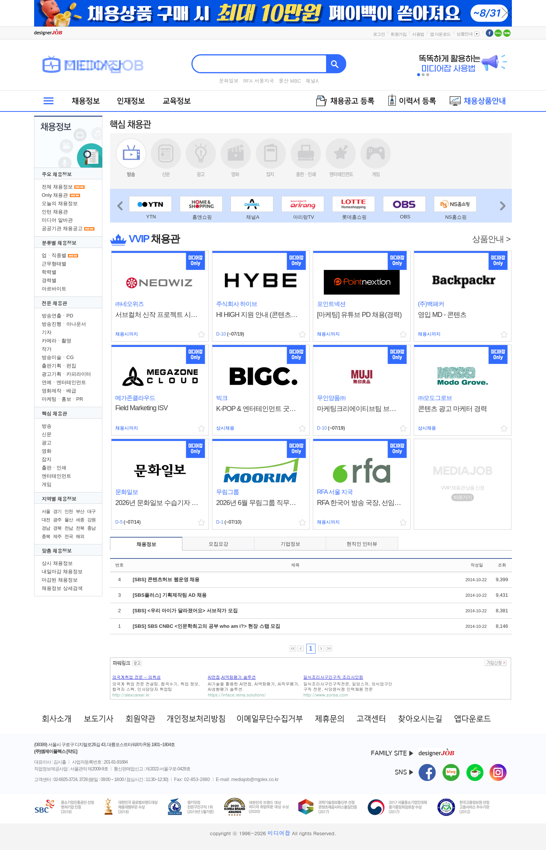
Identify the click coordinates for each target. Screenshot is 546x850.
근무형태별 (54, 264)
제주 (57, 536)
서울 (46, 511)
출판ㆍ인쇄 (54, 467)
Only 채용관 (55, 195)
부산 (80, 511)
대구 (91, 511)
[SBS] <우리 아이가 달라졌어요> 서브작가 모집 (185, 610)
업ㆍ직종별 (54, 255)
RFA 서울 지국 (335, 492)
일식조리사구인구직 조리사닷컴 (333, 677)
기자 (47, 332)
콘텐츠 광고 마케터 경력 (452, 408)
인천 (68, 511)
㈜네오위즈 (129, 304)
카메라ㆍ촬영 (56, 340)
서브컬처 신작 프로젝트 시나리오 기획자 (158, 314)
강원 (91, 519)
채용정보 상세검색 (62, 588)
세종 (80, 519)
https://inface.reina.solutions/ (237, 695)
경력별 (49, 280)
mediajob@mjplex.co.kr (255, 779)
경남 (46, 528)
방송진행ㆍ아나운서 (64, 324)
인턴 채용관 (55, 212)
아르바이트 (54, 289)
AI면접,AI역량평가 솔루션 (232, 677)
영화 (47, 451)
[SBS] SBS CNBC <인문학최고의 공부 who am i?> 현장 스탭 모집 (206, 626)
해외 (80, 536)
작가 (47, 349)
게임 (47, 484)
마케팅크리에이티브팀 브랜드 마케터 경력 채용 (359, 408)
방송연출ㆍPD (57, 315)
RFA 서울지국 (258, 80)
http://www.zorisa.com (325, 695)
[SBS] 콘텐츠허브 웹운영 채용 (166, 579)
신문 (47, 434)
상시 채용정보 (57, 563)
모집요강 (218, 544)
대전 (46, 519)
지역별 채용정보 (59, 498)
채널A (312, 80)
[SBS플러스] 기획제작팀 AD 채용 (170, 595)
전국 (68, 536)
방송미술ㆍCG (58, 357)
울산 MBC (290, 80)
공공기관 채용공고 (62, 228)
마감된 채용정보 (60, 580)
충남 (91, 528)
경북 (57, 528)
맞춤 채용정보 (57, 550)
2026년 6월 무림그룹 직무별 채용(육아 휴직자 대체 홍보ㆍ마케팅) (258, 503)
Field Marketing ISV (141, 408)
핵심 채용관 (54, 413)
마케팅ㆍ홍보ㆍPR (62, 399)
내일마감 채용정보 (62, 571)
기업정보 (290, 544)
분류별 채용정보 (59, 242)
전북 (80, 528)
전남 (68, 528)
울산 (68, 519)
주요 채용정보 (57, 174)
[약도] (71, 751)
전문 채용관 (54, 303)
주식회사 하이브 (236, 304)
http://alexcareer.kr (130, 695)
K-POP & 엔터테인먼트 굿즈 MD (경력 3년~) (258, 408)
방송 (47, 426)
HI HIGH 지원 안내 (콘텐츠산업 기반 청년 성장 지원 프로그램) (258, 314)
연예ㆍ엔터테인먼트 (64, 382)
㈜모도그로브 (435, 398)
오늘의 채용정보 (60, 203)
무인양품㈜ (331, 398)
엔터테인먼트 (56, 476)
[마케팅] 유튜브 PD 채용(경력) (359, 314)
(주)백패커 (431, 304)
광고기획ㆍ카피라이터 (66, 374)
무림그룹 (227, 492)
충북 (46, 536)
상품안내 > (491, 239)
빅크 (222, 398)
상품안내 (468, 33)
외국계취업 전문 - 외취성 (136, 677)
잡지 (47, 459)
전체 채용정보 (57, 187)
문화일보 (228, 80)
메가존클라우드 (135, 398)
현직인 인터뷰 (362, 544)
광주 (57, 519)
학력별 (49, 272)
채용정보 (146, 544)
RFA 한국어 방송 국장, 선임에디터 (359, 503)
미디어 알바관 (57, 220)
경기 (57, 511)
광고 (47, 442)
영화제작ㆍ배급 (59, 391)
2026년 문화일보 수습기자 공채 (158, 503)
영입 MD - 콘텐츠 (442, 314)
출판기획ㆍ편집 (59, 366)
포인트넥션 (331, 304)
